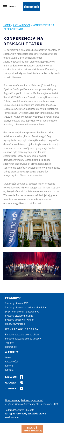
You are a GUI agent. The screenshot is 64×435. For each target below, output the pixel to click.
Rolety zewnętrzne (15, 323)
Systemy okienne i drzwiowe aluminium (26, 307)
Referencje (11, 346)
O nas (8, 357)
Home (7, 25)
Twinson (9, 342)
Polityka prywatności (32, 400)
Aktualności (21, 25)
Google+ (10, 382)
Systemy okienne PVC (16, 303)
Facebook (11, 376)
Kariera (9, 365)
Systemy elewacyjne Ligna (19, 315)
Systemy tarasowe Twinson (19, 319)
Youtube (10, 388)
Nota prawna (12, 400)
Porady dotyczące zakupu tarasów (23, 338)
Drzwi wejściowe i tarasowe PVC (22, 311)
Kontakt (9, 369)
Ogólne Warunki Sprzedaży (21, 404)
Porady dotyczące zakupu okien (22, 334)
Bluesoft (29, 410)
